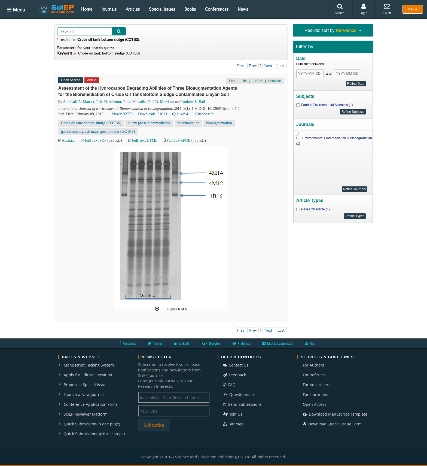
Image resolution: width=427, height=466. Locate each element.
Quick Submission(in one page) (92, 423)
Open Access (314, 404)
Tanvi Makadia (134, 102)
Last (281, 65)
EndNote (274, 81)
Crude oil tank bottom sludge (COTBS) (91, 123)
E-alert (386, 9)
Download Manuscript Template (335, 414)
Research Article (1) (315, 209)
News (243, 9)
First (240, 65)
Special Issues (162, 9)
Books (190, 9)
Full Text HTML (144, 140)
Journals (109, 9)
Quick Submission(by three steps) (94, 433)
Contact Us (235, 365)
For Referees (314, 374)
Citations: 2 (204, 114)
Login (363, 9)
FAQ (229, 384)
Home (86, 9)
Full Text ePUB (178, 140)
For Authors (313, 365)
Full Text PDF (95, 140)
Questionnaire (239, 394)
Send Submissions (242, 404)
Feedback (234, 374)
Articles (133, 9)
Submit (412, 9)
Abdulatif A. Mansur (78, 102)
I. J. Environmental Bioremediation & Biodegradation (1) (334, 141)
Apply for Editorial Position (88, 374)
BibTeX (257, 81)
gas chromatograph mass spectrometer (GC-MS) (98, 131)
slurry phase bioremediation (149, 123)
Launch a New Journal (84, 394)
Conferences (216, 9)
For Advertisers (316, 384)
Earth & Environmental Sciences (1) (327, 105)
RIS (244, 81)
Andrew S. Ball (193, 102)
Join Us (232, 414)
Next (268, 65)
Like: (181, 114)
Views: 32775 (122, 114)
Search (339, 9)
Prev (253, 65)
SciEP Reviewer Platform (86, 414)
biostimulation (189, 123)
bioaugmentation (219, 123)
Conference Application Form (90, 404)
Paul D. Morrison (161, 102)
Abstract (68, 140)
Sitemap (233, 423)
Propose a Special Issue (85, 384)
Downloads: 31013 (152, 114)
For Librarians (315, 394)
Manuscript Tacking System (89, 365)
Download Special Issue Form (332, 423)
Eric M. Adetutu (108, 102)
